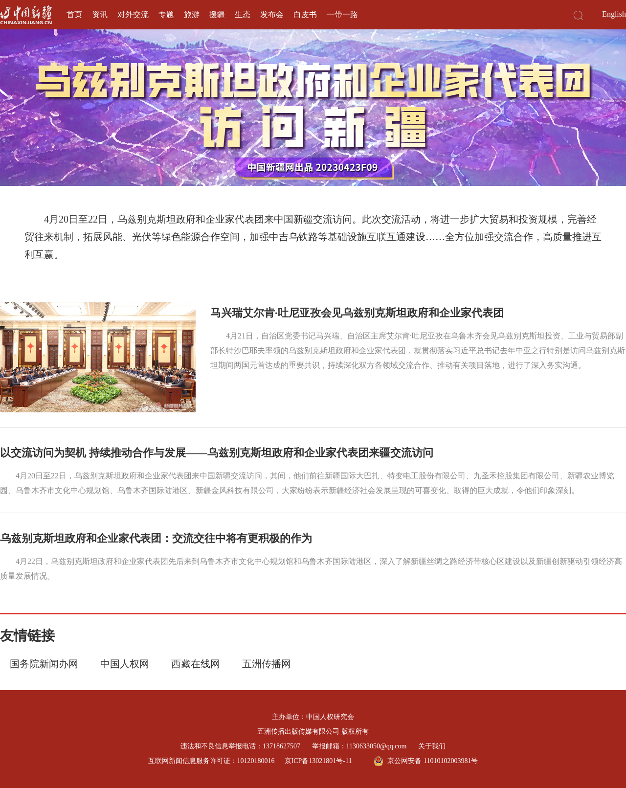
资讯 (100, 14)
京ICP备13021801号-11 (318, 761)
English (614, 14)
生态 (242, 14)
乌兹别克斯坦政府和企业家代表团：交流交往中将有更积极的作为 (156, 538)
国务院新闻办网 (44, 663)
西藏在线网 (195, 663)
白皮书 (305, 14)
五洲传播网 (266, 663)
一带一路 (342, 14)
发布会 (272, 14)
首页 (74, 14)
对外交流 (133, 14)
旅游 (192, 14)
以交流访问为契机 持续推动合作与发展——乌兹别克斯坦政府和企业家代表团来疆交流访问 (216, 453)
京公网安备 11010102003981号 (426, 761)
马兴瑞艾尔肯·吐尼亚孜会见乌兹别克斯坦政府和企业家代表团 (357, 313)
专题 (166, 14)
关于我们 (432, 746)
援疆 (217, 14)
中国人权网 (124, 663)
